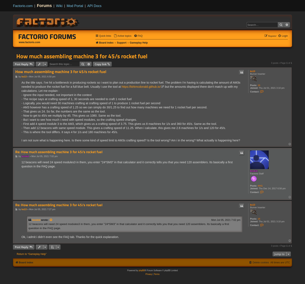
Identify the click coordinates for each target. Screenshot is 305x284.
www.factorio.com (29, 42)
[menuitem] (122, 36)
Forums (44, 5)
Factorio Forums (47, 36)
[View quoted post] (51, 220)
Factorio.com (23, 6)
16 (259, 85)
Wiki (59, 6)
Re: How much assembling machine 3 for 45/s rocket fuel (59, 152)
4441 (260, 186)
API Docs (94, 6)
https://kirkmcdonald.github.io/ (141, 86)
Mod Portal (75, 6)
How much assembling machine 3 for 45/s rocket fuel (82, 56)
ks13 (252, 71)
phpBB (142, 270)
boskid (253, 171)
